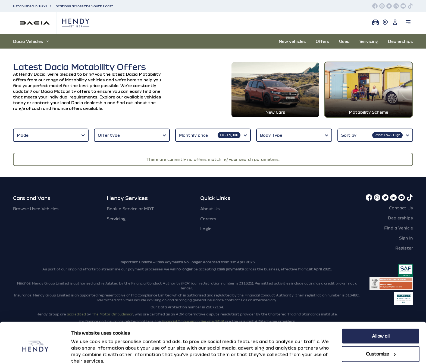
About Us (210, 202)
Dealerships (400, 41)
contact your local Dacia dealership (69, 102)
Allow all (381, 313)
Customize (381, 331)
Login (206, 222)
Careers (208, 212)
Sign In (406, 231)
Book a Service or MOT (130, 202)
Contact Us (401, 201)
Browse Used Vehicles (36, 202)
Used (344, 41)
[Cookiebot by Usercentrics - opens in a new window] (35, 353)
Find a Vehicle (398, 221)
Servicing (368, 41)
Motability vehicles (85, 80)
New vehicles (292, 41)
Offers (322, 41)
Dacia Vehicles (31, 41)
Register (404, 241)
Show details (85, 353)
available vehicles (142, 97)
